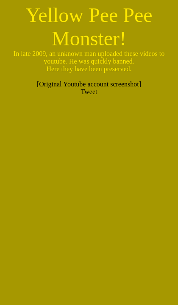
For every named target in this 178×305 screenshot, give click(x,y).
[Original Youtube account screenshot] (89, 84)
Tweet (89, 91)
